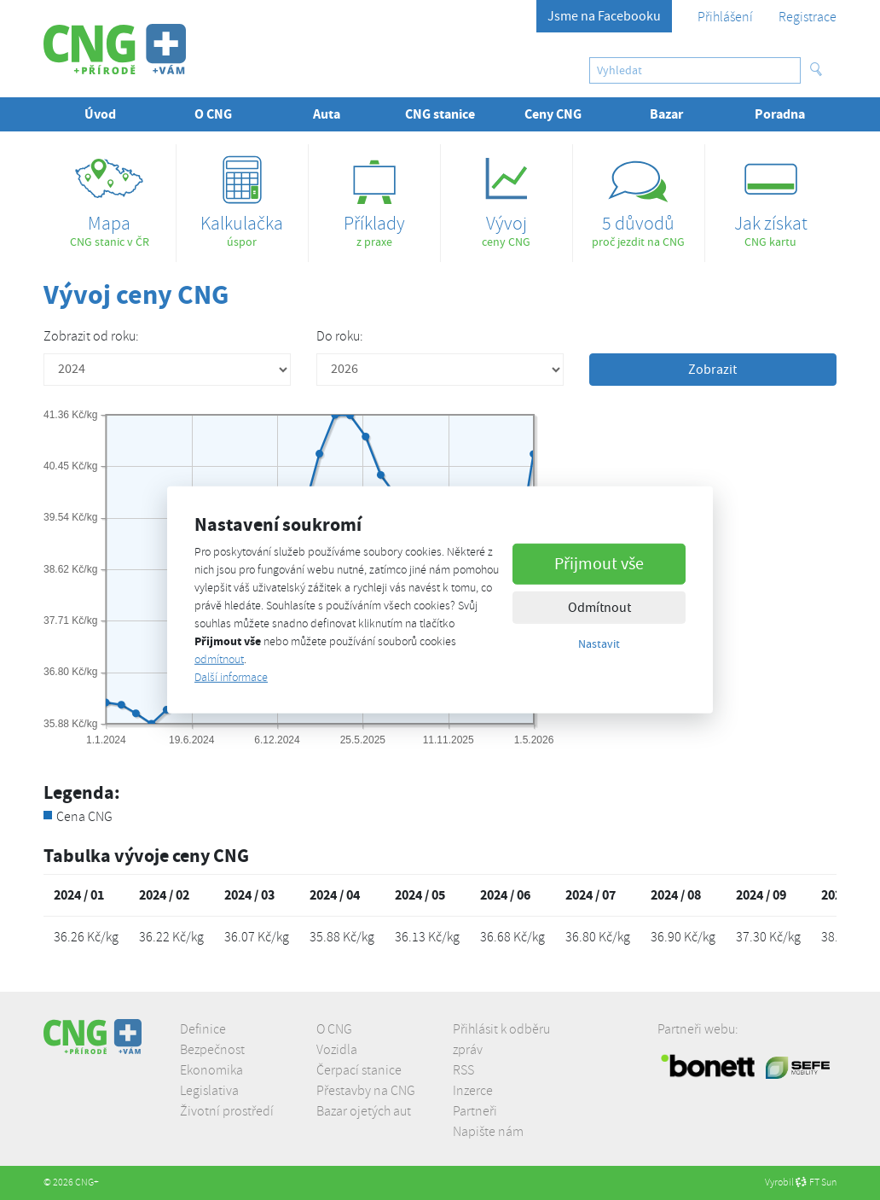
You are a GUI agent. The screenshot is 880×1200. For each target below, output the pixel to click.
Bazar (666, 114)
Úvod (100, 114)
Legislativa (209, 1090)
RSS (463, 1070)
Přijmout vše (599, 563)
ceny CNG (506, 196)
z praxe (374, 196)
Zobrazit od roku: (91, 336)
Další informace (231, 677)
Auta (326, 114)
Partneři (475, 1111)
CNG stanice (440, 114)
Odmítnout (599, 606)
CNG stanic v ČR (109, 196)
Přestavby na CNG (365, 1090)
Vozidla (336, 1049)
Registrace (808, 17)
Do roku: (339, 336)
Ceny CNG (553, 114)
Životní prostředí (227, 1111)
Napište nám (488, 1131)
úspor (242, 196)
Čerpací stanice (359, 1070)
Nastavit (599, 642)
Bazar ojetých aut (363, 1111)
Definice (203, 1029)
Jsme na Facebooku (604, 16)
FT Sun (816, 1182)
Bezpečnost (212, 1049)
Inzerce (473, 1090)
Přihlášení (725, 17)
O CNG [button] (213, 114)
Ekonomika (211, 1070)
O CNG (334, 1029)
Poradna (780, 114)
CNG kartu (771, 196)
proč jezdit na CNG (638, 196)
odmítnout (219, 659)
